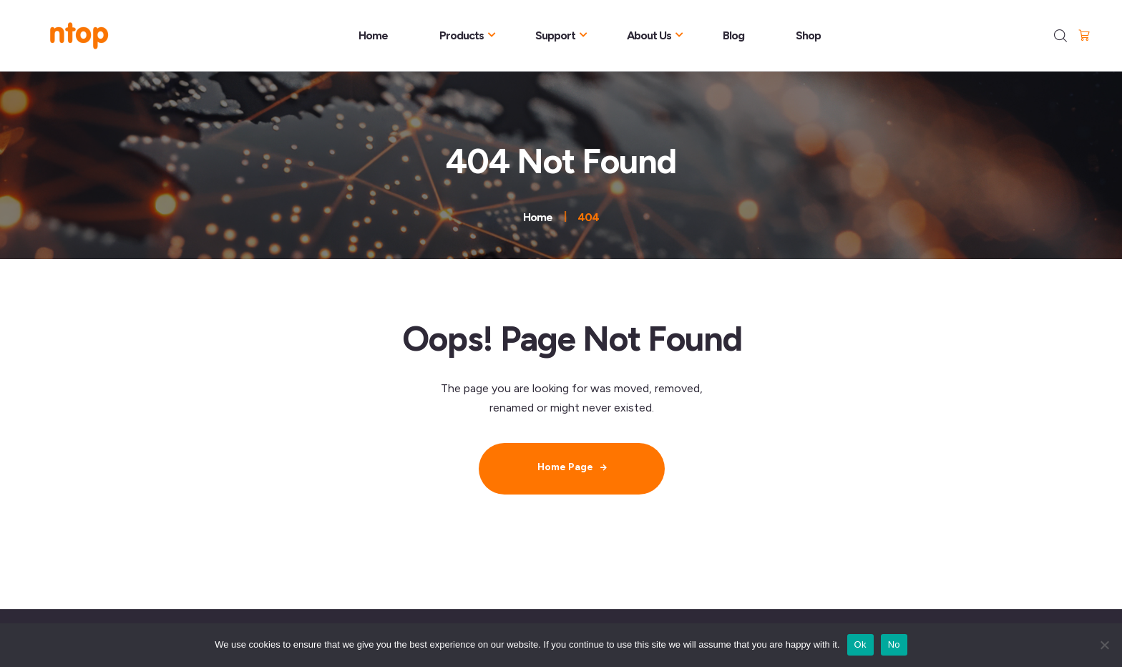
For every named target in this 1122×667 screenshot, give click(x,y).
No (894, 644)
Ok (860, 644)
